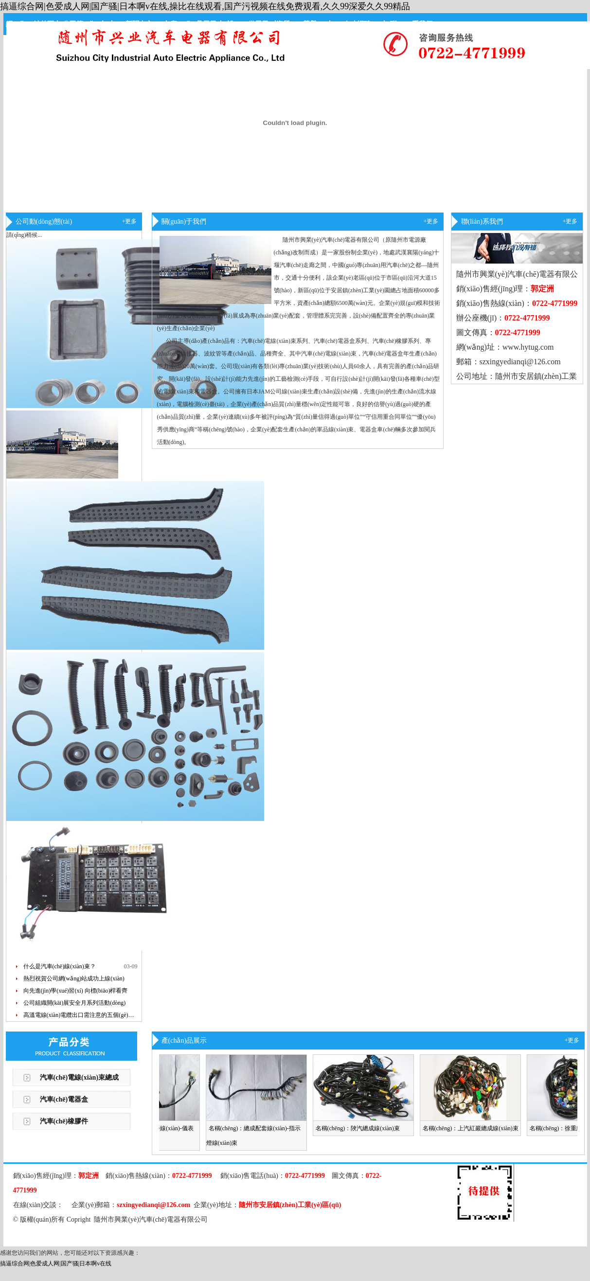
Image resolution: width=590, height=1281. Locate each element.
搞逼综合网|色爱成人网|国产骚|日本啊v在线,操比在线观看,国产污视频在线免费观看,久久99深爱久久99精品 (205, 6)
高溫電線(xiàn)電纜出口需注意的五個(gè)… (78, 1015)
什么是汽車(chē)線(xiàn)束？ (59, 966)
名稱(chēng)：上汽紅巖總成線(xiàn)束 (474, 1128)
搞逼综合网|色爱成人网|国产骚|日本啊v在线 (55, 1263)
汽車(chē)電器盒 (64, 1099)
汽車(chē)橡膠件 (64, 1121)
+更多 (129, 221)
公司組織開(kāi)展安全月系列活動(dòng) (74, 1002)
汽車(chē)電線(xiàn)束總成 (79, 1077)
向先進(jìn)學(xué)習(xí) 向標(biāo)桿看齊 (75, 990)
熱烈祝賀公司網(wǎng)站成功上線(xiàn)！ (74, 978)
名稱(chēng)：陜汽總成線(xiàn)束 (361, 1128)
